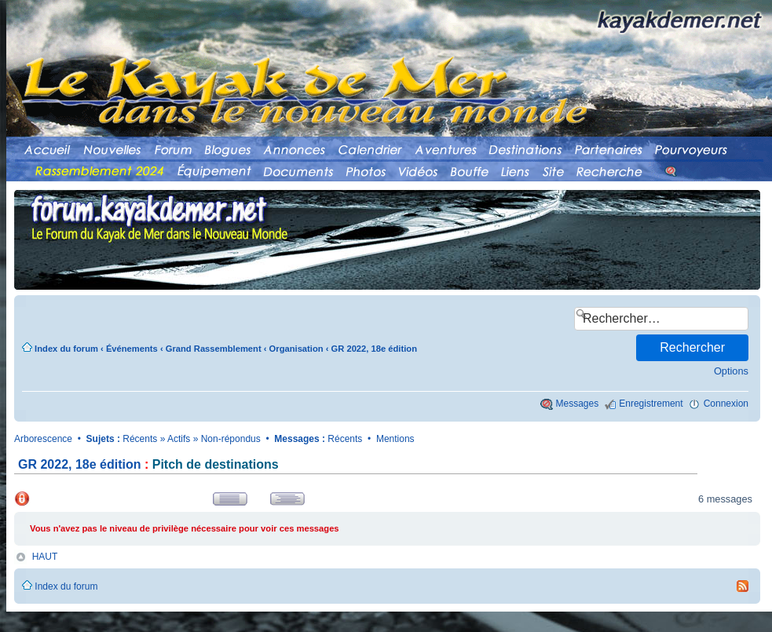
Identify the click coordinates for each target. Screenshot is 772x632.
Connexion (726, 403)
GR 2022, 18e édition (374, 348)
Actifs (178, 438)
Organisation (296, 348)
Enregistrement (650, 403)
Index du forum (66, 348)
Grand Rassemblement (214, 348)
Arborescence (43, 438)
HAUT (45, 556)
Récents (140, 438)
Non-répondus (231, 438)
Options (731, 371)
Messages (577, 403)
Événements (132, 348)
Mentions (395, 438)
